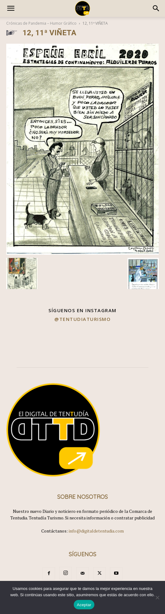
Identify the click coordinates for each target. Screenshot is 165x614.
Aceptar (84, 604)
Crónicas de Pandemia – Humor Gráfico (41, 23)
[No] (157, 597)
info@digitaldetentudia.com (96, 531)
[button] (11, 8)
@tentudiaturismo (82, 319)
